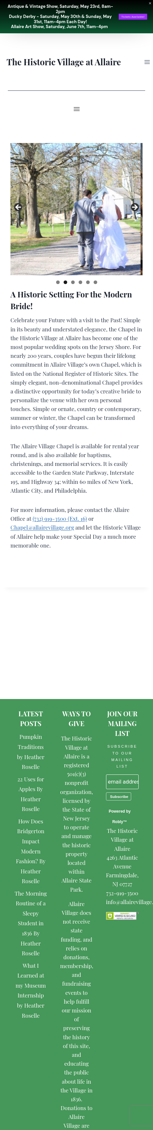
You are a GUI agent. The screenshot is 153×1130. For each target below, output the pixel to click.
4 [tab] (80, 282)
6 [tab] (95, 282)
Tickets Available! (133, 16)
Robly (117, 822)
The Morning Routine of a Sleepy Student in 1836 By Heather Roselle (31, 923)
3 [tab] (73, 282)
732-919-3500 (122, 893)
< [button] (18, 208)
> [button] (134, 208)
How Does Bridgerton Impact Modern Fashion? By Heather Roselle (31, 851)
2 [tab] (65, 282)
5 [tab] (88, 282)
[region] (76, 209)
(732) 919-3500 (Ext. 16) (60, 518)
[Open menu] (147, 62)
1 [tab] (58, 282)
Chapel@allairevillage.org (42, 527)
